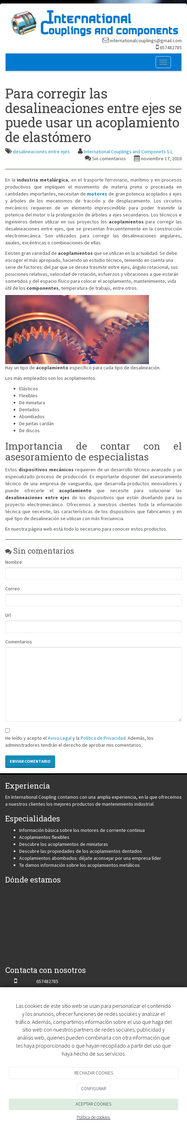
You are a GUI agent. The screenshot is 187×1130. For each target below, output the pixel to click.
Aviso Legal (60, 738)
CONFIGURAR (93, 1089)
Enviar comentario (30, 761)
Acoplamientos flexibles (44, 837)
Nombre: (14, 562)
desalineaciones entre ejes (41, 151)
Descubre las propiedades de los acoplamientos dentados (80, 851)
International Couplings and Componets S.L (128, 151)
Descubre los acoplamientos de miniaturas (63, 844)
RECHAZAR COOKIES (93, 1073)
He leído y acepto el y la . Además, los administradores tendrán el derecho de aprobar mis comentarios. (79, 741)
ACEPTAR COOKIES (93, 1104)
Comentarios (18, 641)
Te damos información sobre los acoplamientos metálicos (79, 865)
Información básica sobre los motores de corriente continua (82, 830)
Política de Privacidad (103, 738)
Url (8, 615)
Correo (12, 588)
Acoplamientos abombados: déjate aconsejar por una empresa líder (90, 858)
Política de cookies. (94, 1117)
